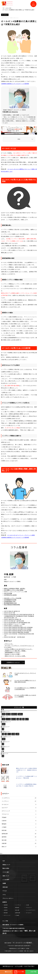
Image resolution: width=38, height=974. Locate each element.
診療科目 (6, 904)
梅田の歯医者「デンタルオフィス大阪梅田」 (18, 937)
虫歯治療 (19, 845)
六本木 (3, 720)
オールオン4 (4, 14)
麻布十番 (13, 720)
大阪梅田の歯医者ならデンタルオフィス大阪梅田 (15, 83)
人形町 (17, 735)
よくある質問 (7, 882)
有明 (3, 745)
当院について (7, 878)
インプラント (19, 803)
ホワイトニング (19, 812)
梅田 (3, 757)
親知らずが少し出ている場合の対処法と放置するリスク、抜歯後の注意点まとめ (26, 771)
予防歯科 (19, 819)
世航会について (8, 867)
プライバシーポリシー (10, 900)
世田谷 (3, 715)
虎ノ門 (27, 720)
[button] (19, 139)
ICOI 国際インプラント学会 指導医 (13, 590)
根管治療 (19, 832)
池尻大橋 (8, 715)
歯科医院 (19, 838)
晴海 (3, 735)
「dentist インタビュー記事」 (12, 654)
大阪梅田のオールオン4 (17, 663)
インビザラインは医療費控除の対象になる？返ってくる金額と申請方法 (26, 786)
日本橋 (13, 735)
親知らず (19, 848)
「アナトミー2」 (8, 644)
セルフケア (19, 809)
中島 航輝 (9, 574)
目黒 (3, 730)
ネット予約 (6, 933)
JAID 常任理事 (8, 593)
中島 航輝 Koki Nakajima (10, 111)
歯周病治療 (19, 835)
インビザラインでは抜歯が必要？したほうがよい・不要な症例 (26, 778)
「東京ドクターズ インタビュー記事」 (15, 656)
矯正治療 (19, 842)
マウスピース (19, 816)
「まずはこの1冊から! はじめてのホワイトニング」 (18, 649)
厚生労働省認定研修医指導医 (12, 605)
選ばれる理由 (7, 870)
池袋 (3, 750)
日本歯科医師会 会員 (9, 601)
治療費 (5, 885)
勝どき (9, 735)
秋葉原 (3, 740)
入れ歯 (6, 919)
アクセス (6, 893)
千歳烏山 (20, 715)
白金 (17, 720)
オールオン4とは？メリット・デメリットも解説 (21, 535)
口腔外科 (19, 822)
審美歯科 (19, 825)
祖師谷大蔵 (14, 715)
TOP (4, 863)
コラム (5, 897)
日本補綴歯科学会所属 (10, 600)
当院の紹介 (6, 889)
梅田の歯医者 (8, 955)
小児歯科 (19, 829)
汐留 (23, 720)
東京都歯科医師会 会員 (10, 603)
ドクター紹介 (7, 874)
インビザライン (19, 799)
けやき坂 (8, 720)
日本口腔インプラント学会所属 (12, 598)
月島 (5, 735)
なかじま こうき (10, 577)
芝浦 (20, 720)
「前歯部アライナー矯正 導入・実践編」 (15, 651)
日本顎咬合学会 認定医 (10, 595)
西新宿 (3, 725)
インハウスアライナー (10, 925)
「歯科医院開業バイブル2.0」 (12, 652)
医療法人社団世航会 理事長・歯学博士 (14, 588)
